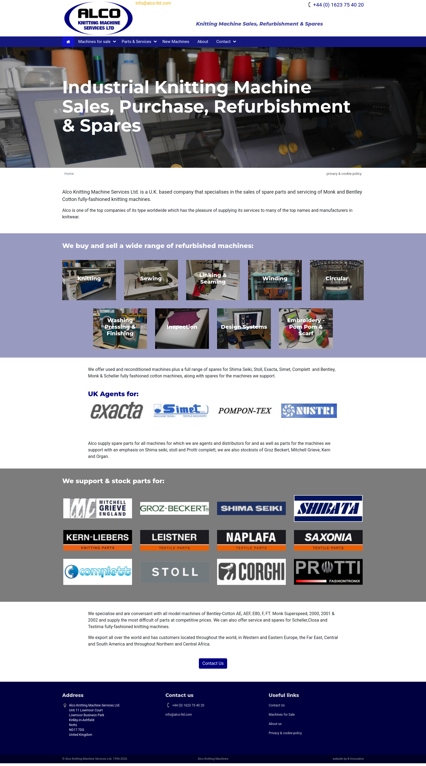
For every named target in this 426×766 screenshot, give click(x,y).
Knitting (89, 281)
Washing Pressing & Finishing (120, 329)
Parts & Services (136, 44)
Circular (336, 281)
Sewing (151, 281)
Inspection (182, 329)
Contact (223, 44)
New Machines (175, 44)
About (202, 44)
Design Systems (244, 329)
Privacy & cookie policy (285, 735)
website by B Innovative (348, 761)
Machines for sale (94, 44)
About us (275, 726)
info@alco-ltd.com (158, 3)
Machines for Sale (282, 717)
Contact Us (213, 665)
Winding (274, 281)
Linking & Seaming (213, 280)
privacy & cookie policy (344, 176)
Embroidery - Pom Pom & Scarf (306, 329)
